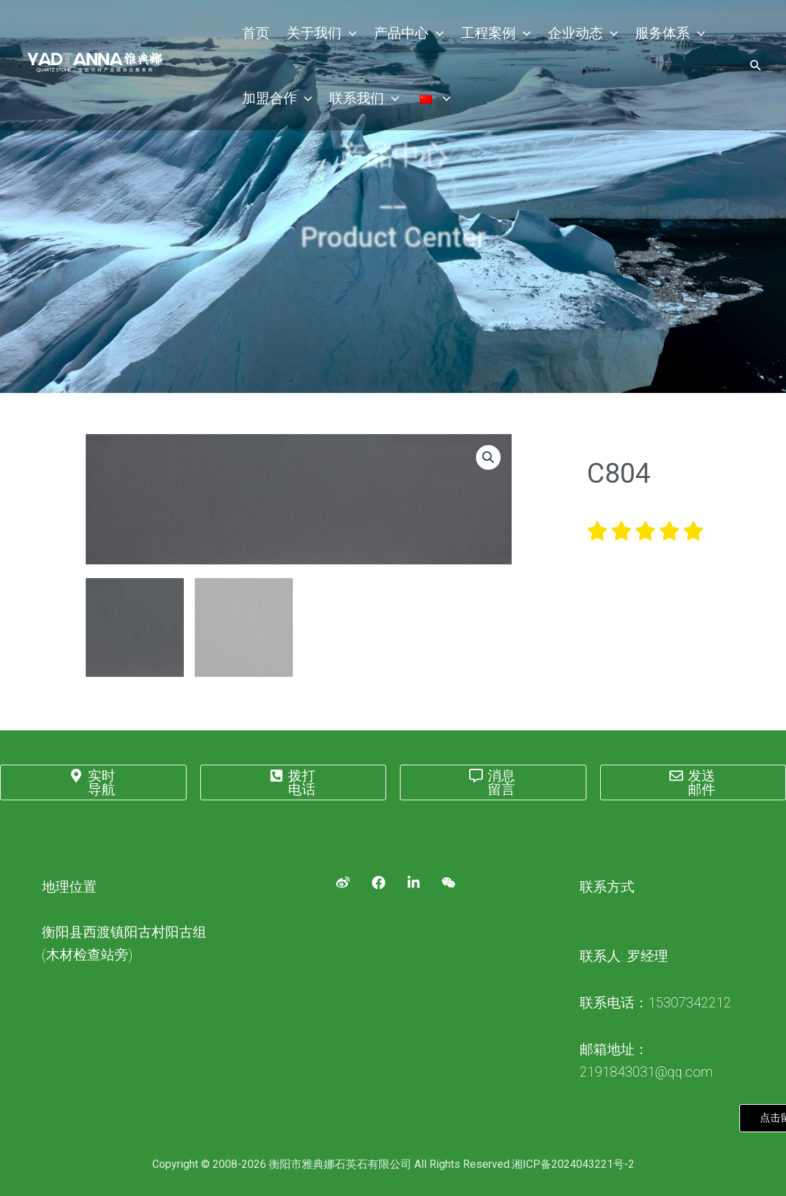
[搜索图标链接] (756, 68)
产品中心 (401, 34)
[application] (344, 34)
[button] (488, 457)
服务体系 (652, 34)
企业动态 (568, 34)
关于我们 (317, 34)
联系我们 (359, 102)
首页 (254, 34)
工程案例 (484, 34)
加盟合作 (276, 102)
